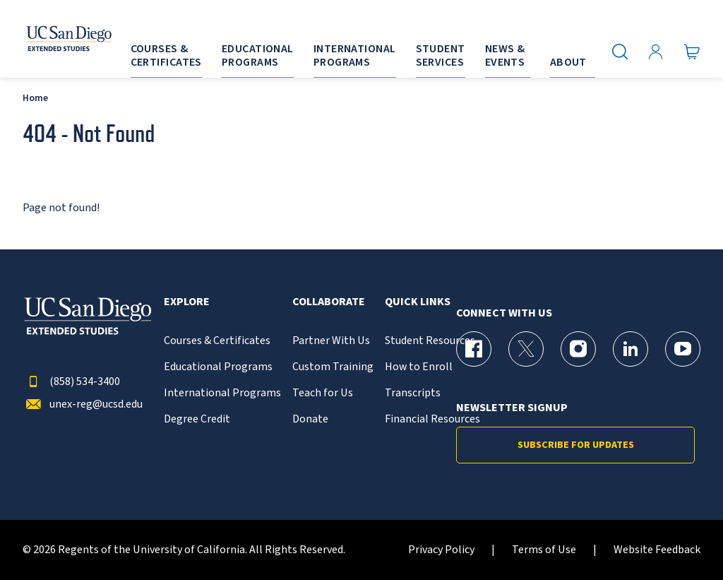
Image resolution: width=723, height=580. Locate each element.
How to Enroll (419, 367)
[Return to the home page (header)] (51, 39)
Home (35, 98)
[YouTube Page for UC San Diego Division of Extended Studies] (682, 349)
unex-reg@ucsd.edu (83, 404)
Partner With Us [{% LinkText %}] (331, 340)
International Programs (222, 393)
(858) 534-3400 (71, 381)
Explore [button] (187, 302)
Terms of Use (544, 550)
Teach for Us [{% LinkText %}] (322, 393)
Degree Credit (197, 419)
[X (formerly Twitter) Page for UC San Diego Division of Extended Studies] (526, 349)
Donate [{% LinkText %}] (310, 419)
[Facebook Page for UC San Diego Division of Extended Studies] (473, 349)
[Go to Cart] (692, 51)
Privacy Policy (441, 550)
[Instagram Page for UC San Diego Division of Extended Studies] (578, 349)
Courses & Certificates (217, 340)
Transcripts (413, 393)
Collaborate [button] (328, 302)
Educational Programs (218, 367)
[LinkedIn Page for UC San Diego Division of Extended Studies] (630, 349)
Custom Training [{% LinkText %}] (333, 367)
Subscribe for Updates (576, 445)
